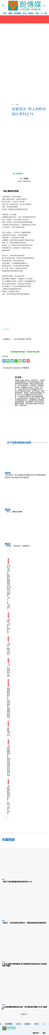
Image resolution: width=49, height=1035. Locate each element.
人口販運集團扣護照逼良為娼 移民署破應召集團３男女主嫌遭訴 (24, 1008)
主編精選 (8, 509)
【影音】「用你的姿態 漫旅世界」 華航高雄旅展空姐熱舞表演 (24, 923)
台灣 (3, 962)
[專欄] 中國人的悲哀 (8, 731)
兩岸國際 (8, 472)
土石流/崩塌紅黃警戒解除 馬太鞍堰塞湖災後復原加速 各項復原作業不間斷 (24, 965)
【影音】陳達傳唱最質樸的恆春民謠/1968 (17, 882)
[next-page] (9, 551)
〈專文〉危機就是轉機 (13, 512)
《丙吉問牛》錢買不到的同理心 (8, 648)
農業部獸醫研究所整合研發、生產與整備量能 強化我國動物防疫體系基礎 (8, 702)
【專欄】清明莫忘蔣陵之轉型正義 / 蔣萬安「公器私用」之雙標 (8, 799)
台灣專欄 (8, 543)
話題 (3, 879)
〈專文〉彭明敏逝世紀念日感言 (8, 670)
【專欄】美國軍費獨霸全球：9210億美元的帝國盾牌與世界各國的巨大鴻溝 (8, 760)
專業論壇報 (8, 683)
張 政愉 (26, 178)
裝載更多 (24, 1014)
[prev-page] (6, 551)
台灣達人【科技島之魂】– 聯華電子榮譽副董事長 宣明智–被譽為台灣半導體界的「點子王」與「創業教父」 (9, 587)
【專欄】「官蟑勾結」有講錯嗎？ (18, 546)
